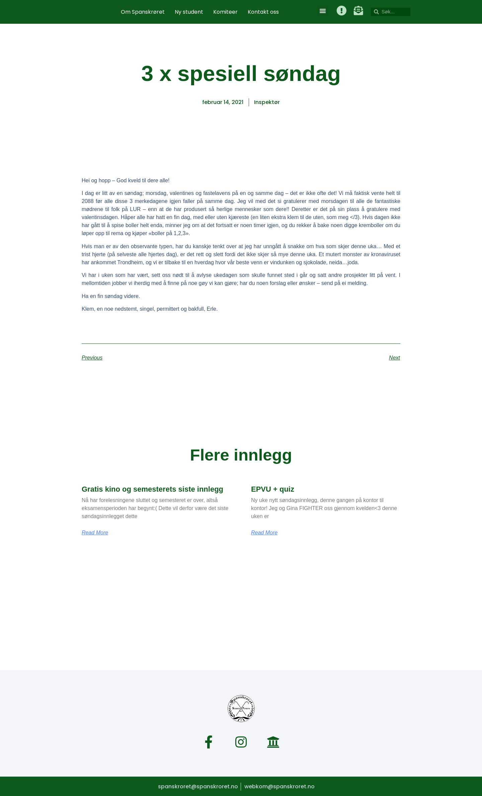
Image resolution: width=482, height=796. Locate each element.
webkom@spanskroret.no (279, 786)
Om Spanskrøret (143, 12)
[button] (323, 11)
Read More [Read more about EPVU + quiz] (264, 532)
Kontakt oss (263, 12)
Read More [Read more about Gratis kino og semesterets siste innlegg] (95, 532)
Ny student (189, 12)
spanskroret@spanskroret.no (197, 786)
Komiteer (225, 12)
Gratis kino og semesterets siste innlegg (152, 489)
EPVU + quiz (272, 489)
